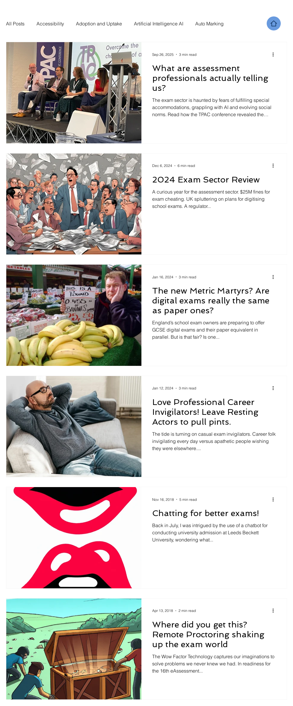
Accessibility (50, 24)
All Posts (15, 24)
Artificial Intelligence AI (158, 24)
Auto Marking (209, 24)
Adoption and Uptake (99, 24)
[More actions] (275, 54)
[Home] (274, 23)
